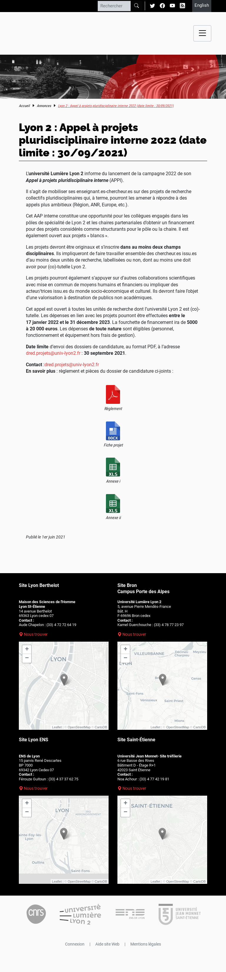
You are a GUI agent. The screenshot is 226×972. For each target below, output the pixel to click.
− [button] (27, 658)
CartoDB (101, 727)
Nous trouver (36, 634)
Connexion (74, 944)
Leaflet (57, 727)
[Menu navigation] (202, 33)
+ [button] (27, 649)
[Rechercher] (114, 6)
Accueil (24, 106)
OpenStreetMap (79, 727)
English (202, 5)
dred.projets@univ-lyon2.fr (53, 353)
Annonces (44, 106)
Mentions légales (145, 944)
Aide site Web (107, 944)
